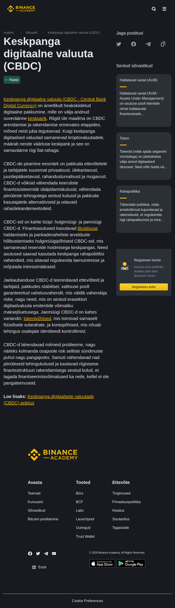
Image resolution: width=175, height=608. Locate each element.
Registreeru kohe (144, 287)
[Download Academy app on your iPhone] (102, 564)
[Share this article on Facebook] (133, 44)
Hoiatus (118, 510)
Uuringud (83, 528)
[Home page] (21, 8)
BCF (79, 502)
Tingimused (121, 493)
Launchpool (85, 519)
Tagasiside (120, 528)
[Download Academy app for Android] (130, 564)
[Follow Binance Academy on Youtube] (54, 553)
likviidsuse (88, 228)
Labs (80, 510)
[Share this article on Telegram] (148, 44)
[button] (164, 8)
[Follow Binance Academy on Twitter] (38, 553)
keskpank (37, 118)
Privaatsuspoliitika (126, 502)
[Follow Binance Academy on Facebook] (30, 553)
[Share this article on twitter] (118, 44)
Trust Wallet (85, 536)
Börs (79, 493)
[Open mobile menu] (164, 9)
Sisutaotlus (121, 519)
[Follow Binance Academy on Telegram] (46, 554)
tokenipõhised (37, 318)
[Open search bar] (152, 9)
